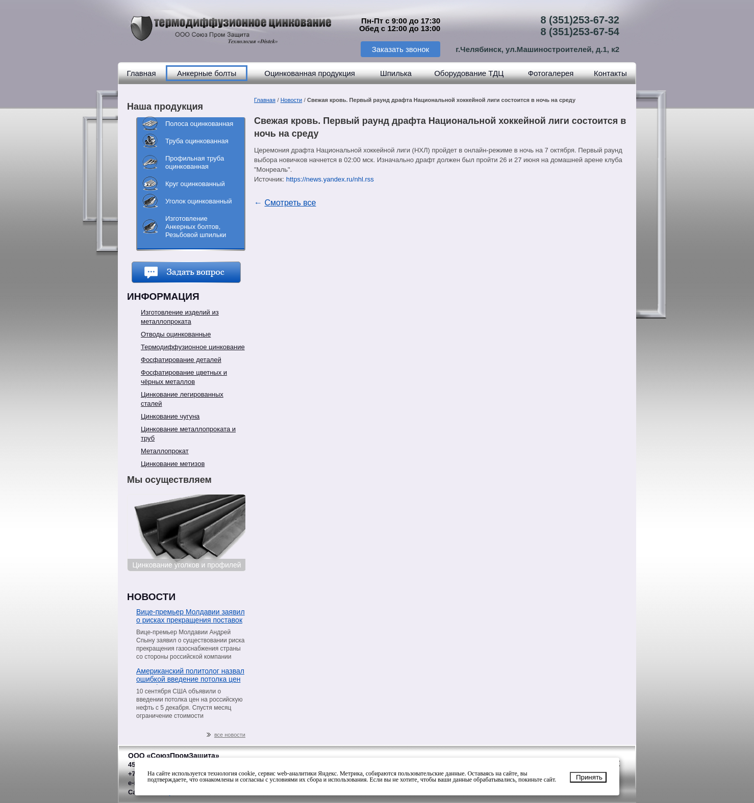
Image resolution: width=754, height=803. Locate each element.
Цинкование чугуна (170, 416)
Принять (589, 777)
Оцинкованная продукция (309, 73)
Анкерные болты (206, 73)
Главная (141, 73)
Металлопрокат (165, 451)
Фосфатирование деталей (181, 360)
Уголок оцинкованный (198, 201)
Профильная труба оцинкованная (194, 162)
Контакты (610, 73)
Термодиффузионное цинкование (193, 347)
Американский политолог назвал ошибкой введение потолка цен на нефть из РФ (190, 676)
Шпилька (396, 73)
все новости (226, 735)
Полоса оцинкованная (199, 123)
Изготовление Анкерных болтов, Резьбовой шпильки (195, 227)
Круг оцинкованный (195, 184)
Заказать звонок (400, 49)
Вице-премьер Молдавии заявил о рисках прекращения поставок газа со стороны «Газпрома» (190, 617)
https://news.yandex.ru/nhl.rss (330, 179)
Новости (292, 100)
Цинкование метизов (173, 464)
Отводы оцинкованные (176, 334)
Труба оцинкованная (197, 141)
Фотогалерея (551, 73)
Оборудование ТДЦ (469, 73)
